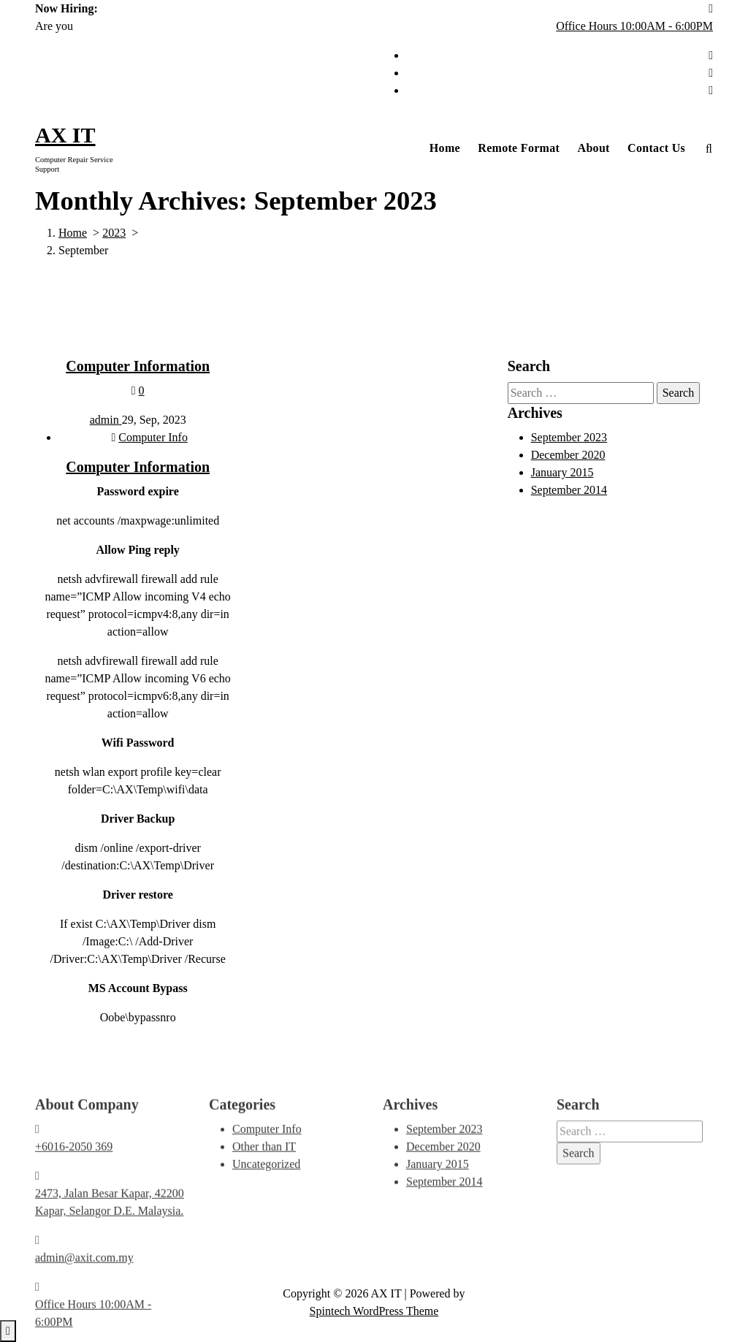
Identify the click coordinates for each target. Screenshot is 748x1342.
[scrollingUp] (8, 1331)
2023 (114, 232)
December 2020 (568, 457)
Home (445, 148)
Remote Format (519, 148)
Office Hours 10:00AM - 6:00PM (634, 25)
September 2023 (569, 440)
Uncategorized (266, 1244)
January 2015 (562, 475)
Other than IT (264, 1226)
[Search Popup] (709, 148)
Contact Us (656, 148)
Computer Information (138, 369)
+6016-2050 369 (73, 1226)
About (594, 148)
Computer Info (153, 440)
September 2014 (569, 493)
